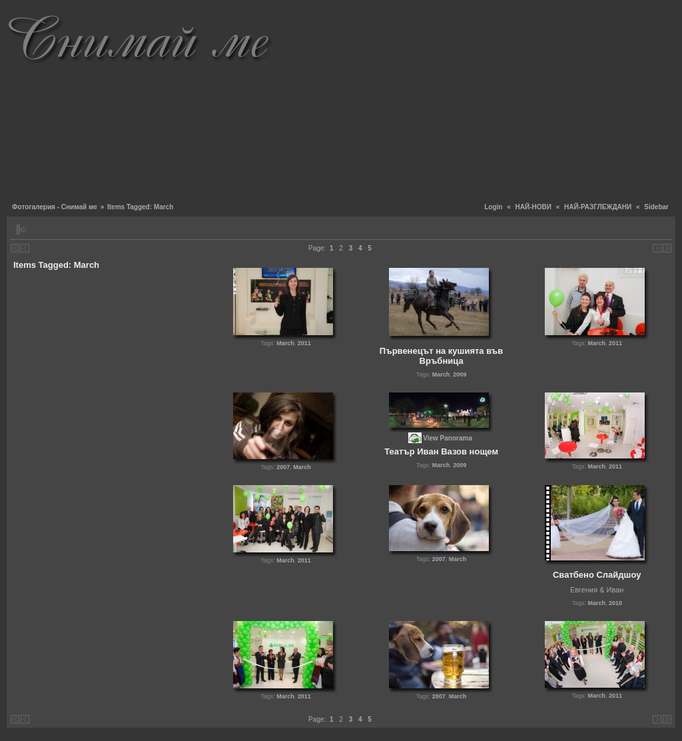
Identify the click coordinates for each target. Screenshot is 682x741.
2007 (283, 467)
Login (493, 207)
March (285, 343)
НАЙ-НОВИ (533, 207)
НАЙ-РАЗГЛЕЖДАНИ (597, 207)
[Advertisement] (477, 100)
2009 (459, 374)
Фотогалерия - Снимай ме (54, 207)
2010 (615, 603)
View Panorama (447, 438)
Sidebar (656, 207)
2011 (304, 343)
